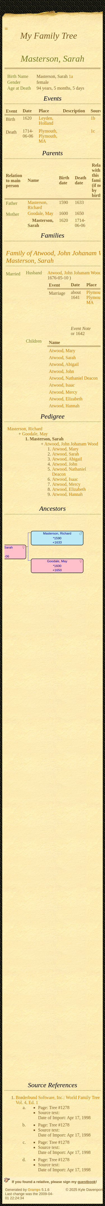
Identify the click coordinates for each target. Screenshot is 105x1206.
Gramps (34, 1190)
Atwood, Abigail (64, 364)
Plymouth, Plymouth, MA (48, 136)
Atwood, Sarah (62, 357)
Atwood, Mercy (63, 392)
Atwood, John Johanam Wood (74, 272)
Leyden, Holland (46, 121)
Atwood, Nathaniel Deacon (73, 378)
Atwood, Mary (62, 350)
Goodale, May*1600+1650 (57, 565)
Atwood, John (61, 371)
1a (71, 76)
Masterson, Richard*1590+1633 (57, 537)
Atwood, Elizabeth (65, 398)
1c (93, 131)
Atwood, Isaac (61, 385)
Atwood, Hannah (64, 405)
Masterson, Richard (38, 205)
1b (93, 118)
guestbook (87, 1182)
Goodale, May (40, 213)
